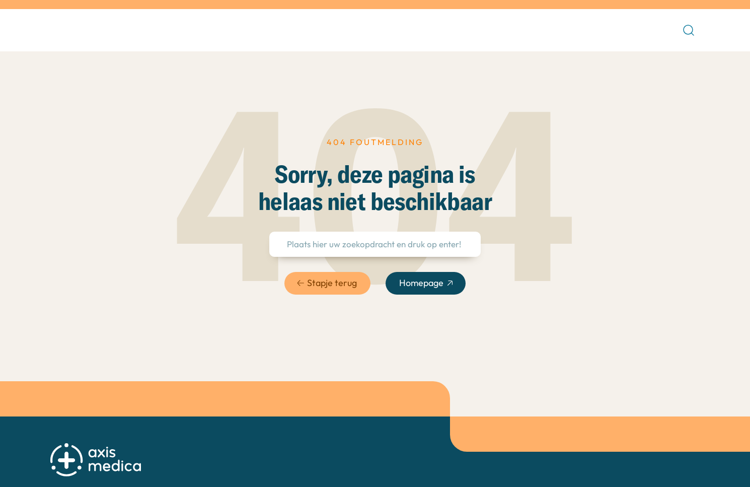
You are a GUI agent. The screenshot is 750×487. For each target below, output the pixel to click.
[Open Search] (689, 30)
